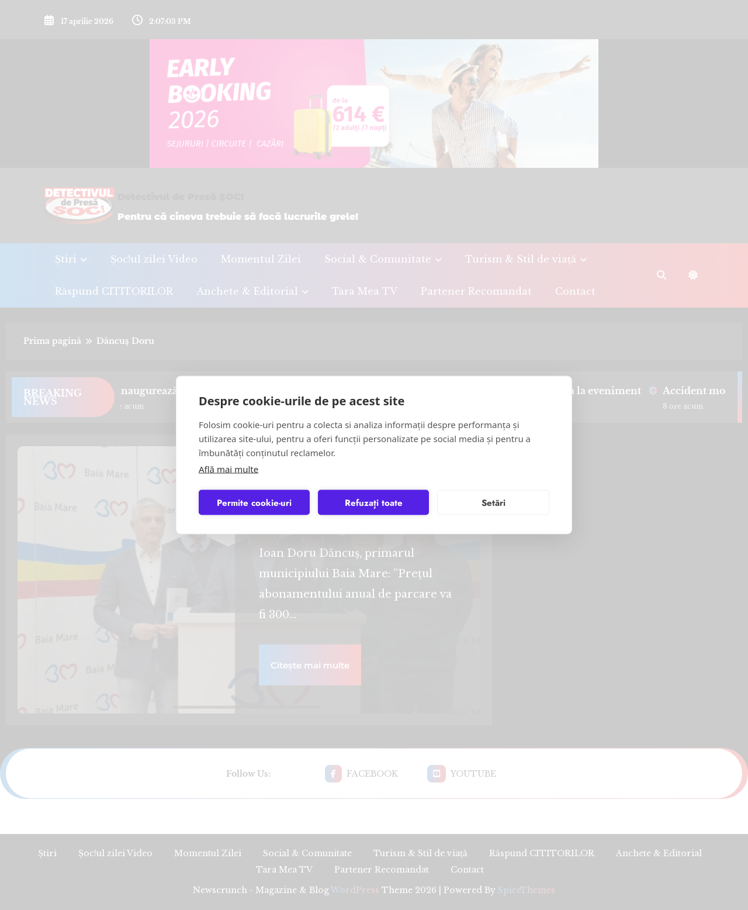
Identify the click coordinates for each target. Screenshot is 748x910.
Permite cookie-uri (254, 502)
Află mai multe (228, 469)
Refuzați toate (374, 502)
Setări (493, 502)
